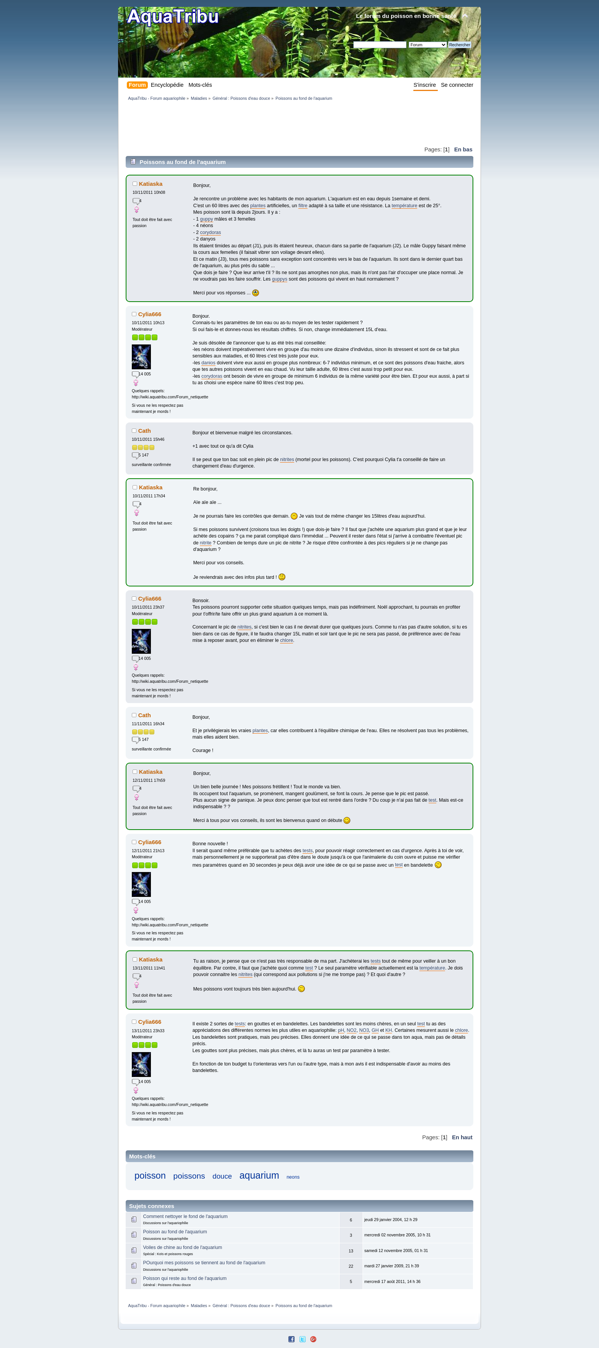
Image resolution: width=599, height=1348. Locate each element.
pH (341, 1030)
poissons (189, 1175)
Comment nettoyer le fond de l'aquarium (185, 1216)
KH (388, 1030)
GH (375, 1030)
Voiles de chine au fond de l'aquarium (182, 1247)
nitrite (206, 543)
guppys (279, 279)
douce (222, 1176)
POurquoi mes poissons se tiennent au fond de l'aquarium (204, 1262)
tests (307, 850)
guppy (206, 219)
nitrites (287, 459)
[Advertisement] (265, 123)
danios (208, 362)
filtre (303, 205)
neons (293, 1177)
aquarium (259, 1175)
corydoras (210, 232)
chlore (286, 640)
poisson (150, 1175)
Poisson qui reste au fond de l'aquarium (185, 1278)
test (432, 800)
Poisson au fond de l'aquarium (175, 1231)
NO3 (364, 1030)
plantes (258, 205)
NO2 (352, 1030)
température (404, 205)
